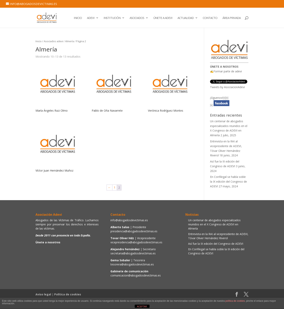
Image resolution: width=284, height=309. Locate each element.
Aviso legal (43, 294)
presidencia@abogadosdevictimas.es (133, 231)
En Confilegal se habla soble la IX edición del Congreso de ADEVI (228, 181)
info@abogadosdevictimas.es (129, 220)
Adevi (90, 18)
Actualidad (186, 18)
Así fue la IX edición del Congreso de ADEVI (215, 244)
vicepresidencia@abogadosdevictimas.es (136, 242)
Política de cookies (67, 294)
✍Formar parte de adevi (226, 71)
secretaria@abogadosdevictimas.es (133, 253)
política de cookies (235, 301)
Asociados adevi (53, 41)
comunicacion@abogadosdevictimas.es (135, 275)
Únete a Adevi (162, 18)
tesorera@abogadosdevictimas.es (132, 264)
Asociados (137, 18)
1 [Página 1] (114, 187)
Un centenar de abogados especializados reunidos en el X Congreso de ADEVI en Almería (214, 224)
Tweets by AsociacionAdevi (227, 87)
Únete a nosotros (48, 242)
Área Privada (231, 18)
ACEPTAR (142, 306)
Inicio (78, 18)
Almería (69, 41)
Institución (112, 18)
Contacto (210, 18)
